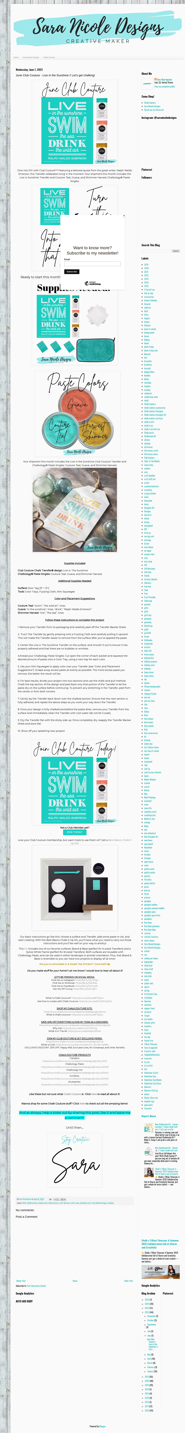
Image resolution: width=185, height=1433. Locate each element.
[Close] (124, 216)
